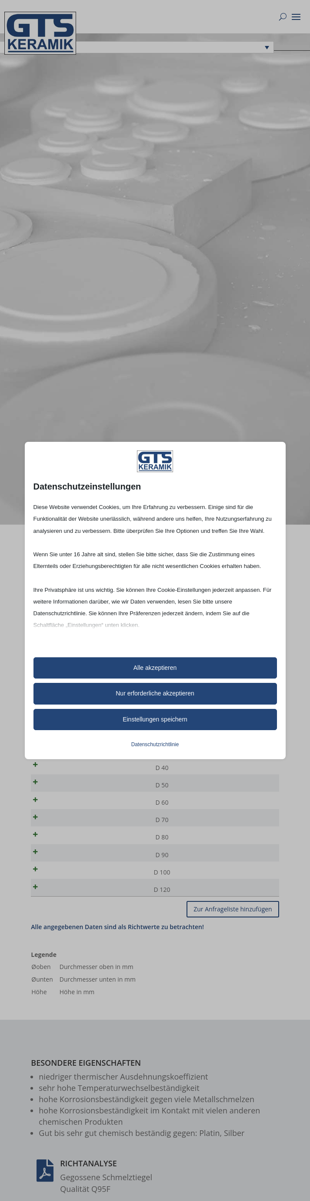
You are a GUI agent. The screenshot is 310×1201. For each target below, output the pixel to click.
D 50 (60, 790)
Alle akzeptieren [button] (155, 667)
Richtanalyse (88, 1180)
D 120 (60, 904)
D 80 (60, 847)
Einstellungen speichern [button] (155, 719)
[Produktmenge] (244, 771)
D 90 (60, 866)
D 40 (60, 771)
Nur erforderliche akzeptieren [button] (155, 693)
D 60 (60, 809)
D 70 (60, 828)
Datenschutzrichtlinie (155, 744)
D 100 (60, 885)
